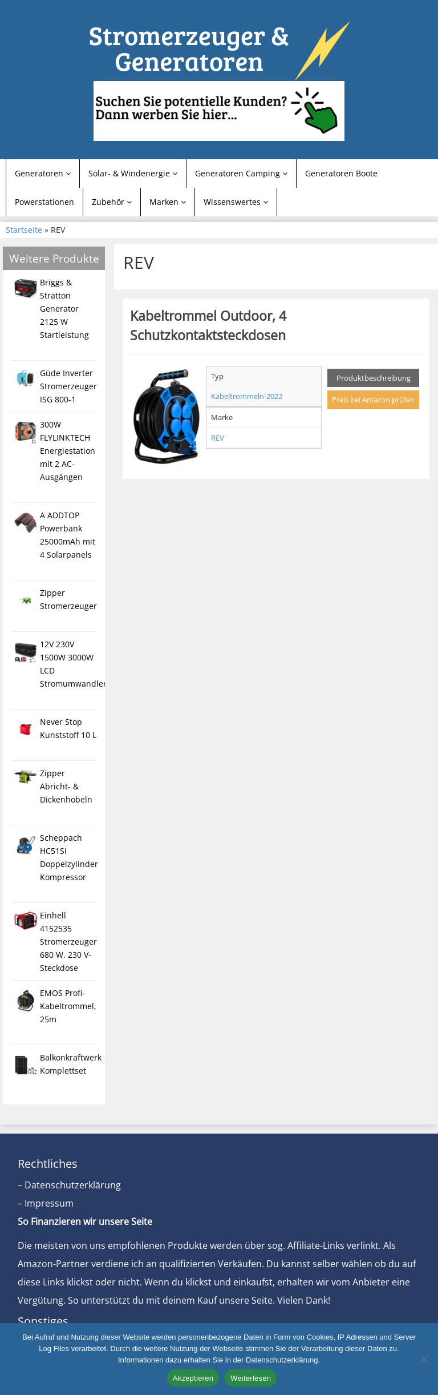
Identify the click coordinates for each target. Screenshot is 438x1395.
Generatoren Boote (341, 173)
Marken (167, 201)
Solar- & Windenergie (132, 173)
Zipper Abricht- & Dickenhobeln (66, 786)
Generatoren (43, 173)
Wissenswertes (236, 201)
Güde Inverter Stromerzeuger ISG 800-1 (68, 386)
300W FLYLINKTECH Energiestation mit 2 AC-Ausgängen (67, 450)
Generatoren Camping (241, 173)
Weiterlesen (250, 1378)
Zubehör (112, 201)
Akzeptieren (193, 1378)
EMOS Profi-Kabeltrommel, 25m (68, 1006)
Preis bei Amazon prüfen (373, 399)
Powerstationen (44, 201)
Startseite (24, 229)
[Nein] (423, 1359)
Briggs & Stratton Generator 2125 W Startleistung (64, 308)
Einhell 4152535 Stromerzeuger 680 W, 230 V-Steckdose (68, 941)
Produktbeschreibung (373, 378)
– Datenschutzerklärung (69, 1185)
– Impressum (46, 1203)
